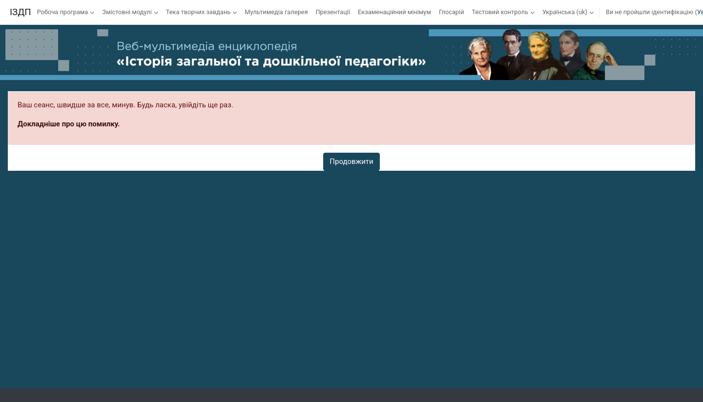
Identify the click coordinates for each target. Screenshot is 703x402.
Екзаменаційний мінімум (394, 12)
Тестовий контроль (500, 12)
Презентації (332, 12)
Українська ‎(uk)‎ (564, 12)
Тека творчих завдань (198, 12)
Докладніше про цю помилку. (69, 124)
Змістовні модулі (126, 12)
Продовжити (351, 161)
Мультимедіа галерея (276, 12)
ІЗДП (20, 12)
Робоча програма (62, 12)
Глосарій (451, 12)
